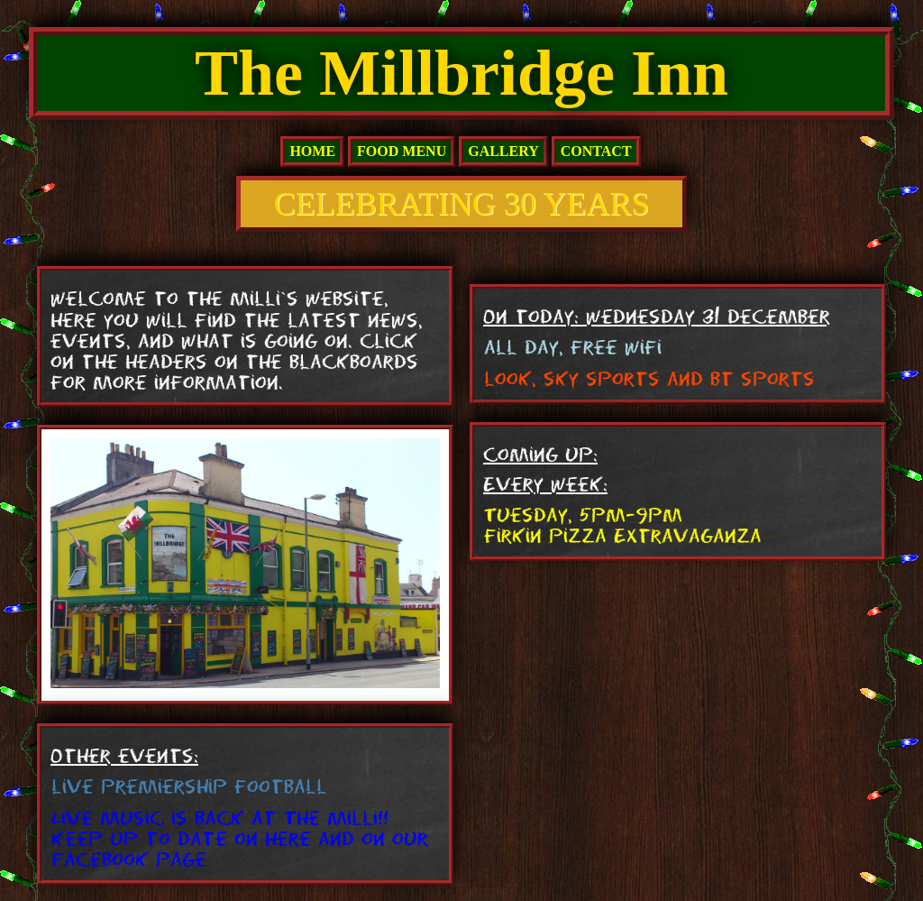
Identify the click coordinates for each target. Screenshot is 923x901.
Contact (596, 151)
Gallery (503, 151)
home (312, 151)
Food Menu (401, 151)
